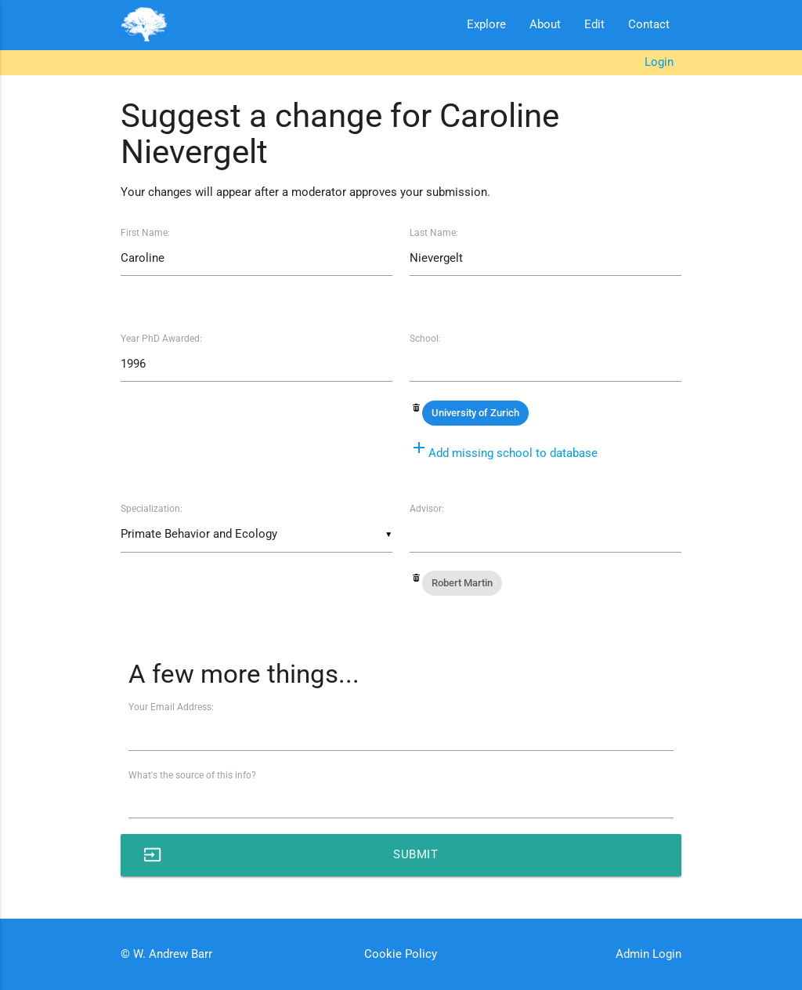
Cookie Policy (400, 954)
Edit (594, 24)
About (545, 24)
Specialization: (151, 508)
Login (659, 62)
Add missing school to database (504, 453)
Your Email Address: (171, 707)
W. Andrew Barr (171, 954)
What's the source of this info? (192, 775)
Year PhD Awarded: (161, 338)
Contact (649, 24)
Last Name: (434, 232)
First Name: (145, 232)
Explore (486, 24)
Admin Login (648, 954)
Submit (291, 855)
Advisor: (427, 508)
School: (425, 338)
